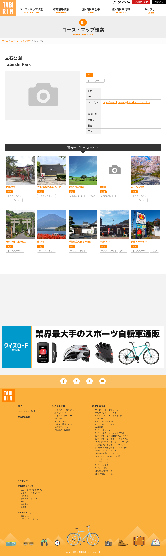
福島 (72, 192)
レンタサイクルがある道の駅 (107, 456)
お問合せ (159, 2)
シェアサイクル (102, 462)
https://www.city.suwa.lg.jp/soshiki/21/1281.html (126, 102)
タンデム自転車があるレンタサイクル (111, 447)
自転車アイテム (61, 427)
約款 (23, 501)
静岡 (103, 246)
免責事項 (25, 496)
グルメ (92, 196)
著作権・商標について (30, 498)
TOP (20, 406)
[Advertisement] (83, 300)
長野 (89, 75)
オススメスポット (95, 81)
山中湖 (40, 241)
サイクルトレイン (103, 430)
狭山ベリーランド (140, 241)
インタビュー (60, 421)
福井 (9, 192)
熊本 (134, 192)
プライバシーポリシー (30, 493)
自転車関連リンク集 (104, 474)
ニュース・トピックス (64, 410)
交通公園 (99, 418)
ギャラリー (150, 9)
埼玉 (134, 246)
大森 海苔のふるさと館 (49, 187)
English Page (141, 2)
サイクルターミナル (104, 421)
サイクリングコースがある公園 (108, 415)
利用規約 (25, 516)
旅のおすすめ (60, 413)
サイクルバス (101, 468)
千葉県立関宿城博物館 (80, 241)
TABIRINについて (25, 486)
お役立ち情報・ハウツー (65, 424)
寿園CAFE (105, 241)
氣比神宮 (10, 187)
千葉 (72, 246)
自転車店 (99, 427)
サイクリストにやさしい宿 (106, 410)
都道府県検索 (61, 9)
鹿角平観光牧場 (76, 187)
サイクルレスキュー (104, 465)
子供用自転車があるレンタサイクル (110, 445)
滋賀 (9, 246)
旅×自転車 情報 (121, 9)
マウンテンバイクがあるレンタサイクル (112, 442)
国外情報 (58, 418)
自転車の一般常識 (62, 430)
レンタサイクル (102, 459)
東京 (41, 192)
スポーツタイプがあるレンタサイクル (111, 439)
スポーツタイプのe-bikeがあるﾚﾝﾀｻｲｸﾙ (112, 436)
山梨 (41, 246)
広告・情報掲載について (31, 490)
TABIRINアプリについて (28, 513)
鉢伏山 (103, 187)
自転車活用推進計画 (104, 471)
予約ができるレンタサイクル (107, 413)
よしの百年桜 (138, 187)
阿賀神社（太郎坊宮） (17, 241)
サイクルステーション (104, 424)
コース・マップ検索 (31, 9)
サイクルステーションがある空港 (109, 433)
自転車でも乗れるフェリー (106, 453)
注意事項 (25, 504)
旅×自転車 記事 (91, 9)
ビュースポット (14, 200)
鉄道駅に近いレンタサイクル (107, 450)
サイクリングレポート (64, 415)
